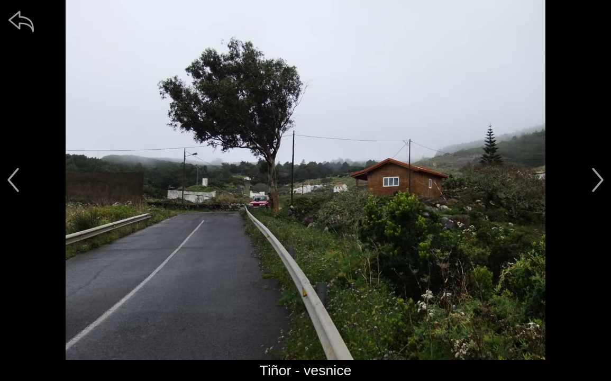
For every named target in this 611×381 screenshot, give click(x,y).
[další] (598, 180)
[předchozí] (13, 180)
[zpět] (21, 21)
